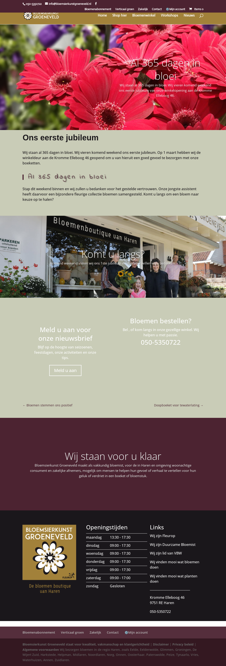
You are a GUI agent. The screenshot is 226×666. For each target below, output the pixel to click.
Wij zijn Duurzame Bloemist (173, 544)
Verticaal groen (124, 9)
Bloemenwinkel (143, 16)
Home (102, 16)
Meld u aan (65, 370)
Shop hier (119, 16)
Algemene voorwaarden (41, 649)
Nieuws (189, 16)
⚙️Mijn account (175, 9)
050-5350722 (33, 4)
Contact (157, 9)
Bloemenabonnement (98, 9)
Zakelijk (143, 9)
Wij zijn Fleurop (162, 535)
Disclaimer (161, 644)
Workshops (169, 16)
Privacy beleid (183, 644)
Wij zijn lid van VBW (166, 553)
